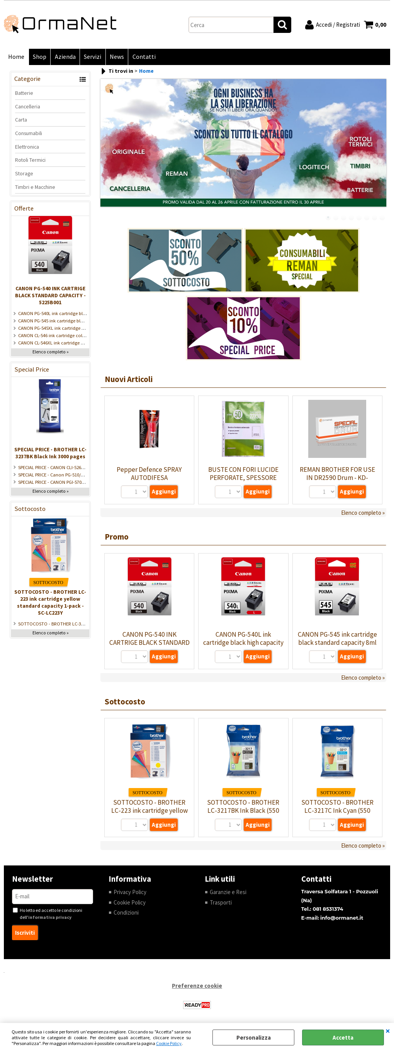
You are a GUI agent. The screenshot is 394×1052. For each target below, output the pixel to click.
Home (16, 57)
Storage (24, 174)
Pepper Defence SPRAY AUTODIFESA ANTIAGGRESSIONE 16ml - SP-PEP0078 (149, 482)
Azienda (64, 57)
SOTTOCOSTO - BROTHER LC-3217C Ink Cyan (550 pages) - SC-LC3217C (337, 811)
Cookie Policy (169, 1043)
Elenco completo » (50, 352)
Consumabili (28, 133)
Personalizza (253, 1037)
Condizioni (126, 913)
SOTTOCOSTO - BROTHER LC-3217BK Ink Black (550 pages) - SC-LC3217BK (243, 811)
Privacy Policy (130, 892)
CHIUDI (388, 1031)
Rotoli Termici (30, 160)
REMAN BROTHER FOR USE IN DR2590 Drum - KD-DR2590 (337, 478)
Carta (21, 120)
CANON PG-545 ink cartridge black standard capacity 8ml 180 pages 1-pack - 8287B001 (337, 643)
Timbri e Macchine (35, 187)
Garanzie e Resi (228, 892)
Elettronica (27, 147)
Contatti (142, 57)
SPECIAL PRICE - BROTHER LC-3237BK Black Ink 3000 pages (50, 453)
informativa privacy (49, 917)
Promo (117, 537)
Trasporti (221, 902)
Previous (105, 147)
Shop (39, 57)
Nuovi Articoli (129, 380)
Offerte (24, 209)
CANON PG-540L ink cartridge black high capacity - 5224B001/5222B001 (243, 643)
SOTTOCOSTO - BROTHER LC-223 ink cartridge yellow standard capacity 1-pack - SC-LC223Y (50, 603)
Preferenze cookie (197, 986)
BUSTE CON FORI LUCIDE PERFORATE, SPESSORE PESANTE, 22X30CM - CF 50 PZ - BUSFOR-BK (243, 482)
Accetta (343, 1037)
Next (381, 147)
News (116, 57)
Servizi (91, 57)
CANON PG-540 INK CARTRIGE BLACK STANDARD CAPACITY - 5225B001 (50, 296)
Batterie (24, 93)
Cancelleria (27, 106)
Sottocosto (30, 509)
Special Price (31, 370)
